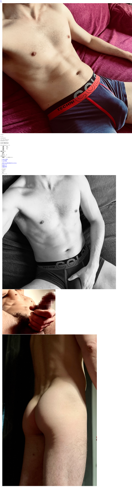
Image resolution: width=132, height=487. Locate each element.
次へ (1, 1)
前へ (1, 0)
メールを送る (4, 160)
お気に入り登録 (5, 159)
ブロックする (4, 161)
